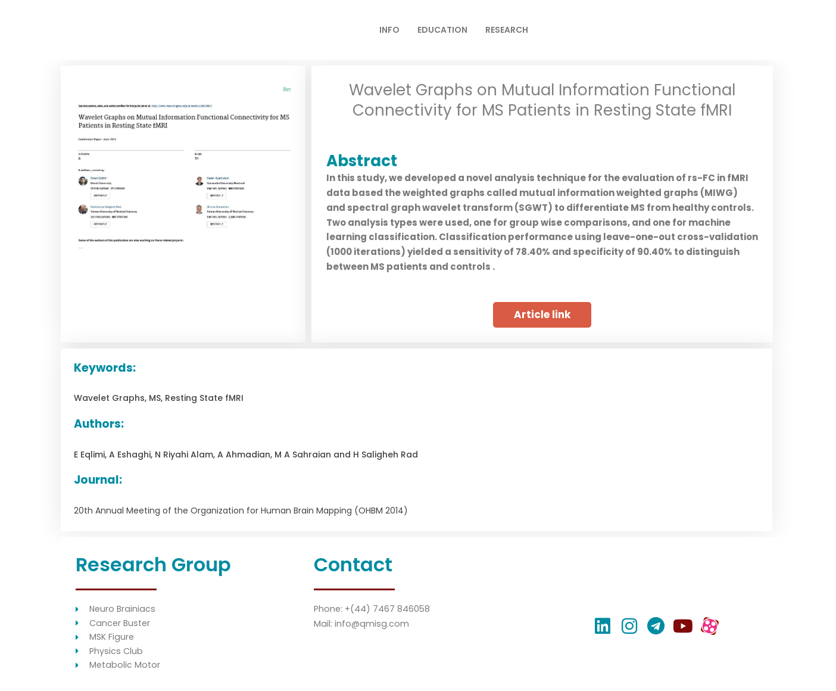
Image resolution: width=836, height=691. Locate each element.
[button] (542, 315)
